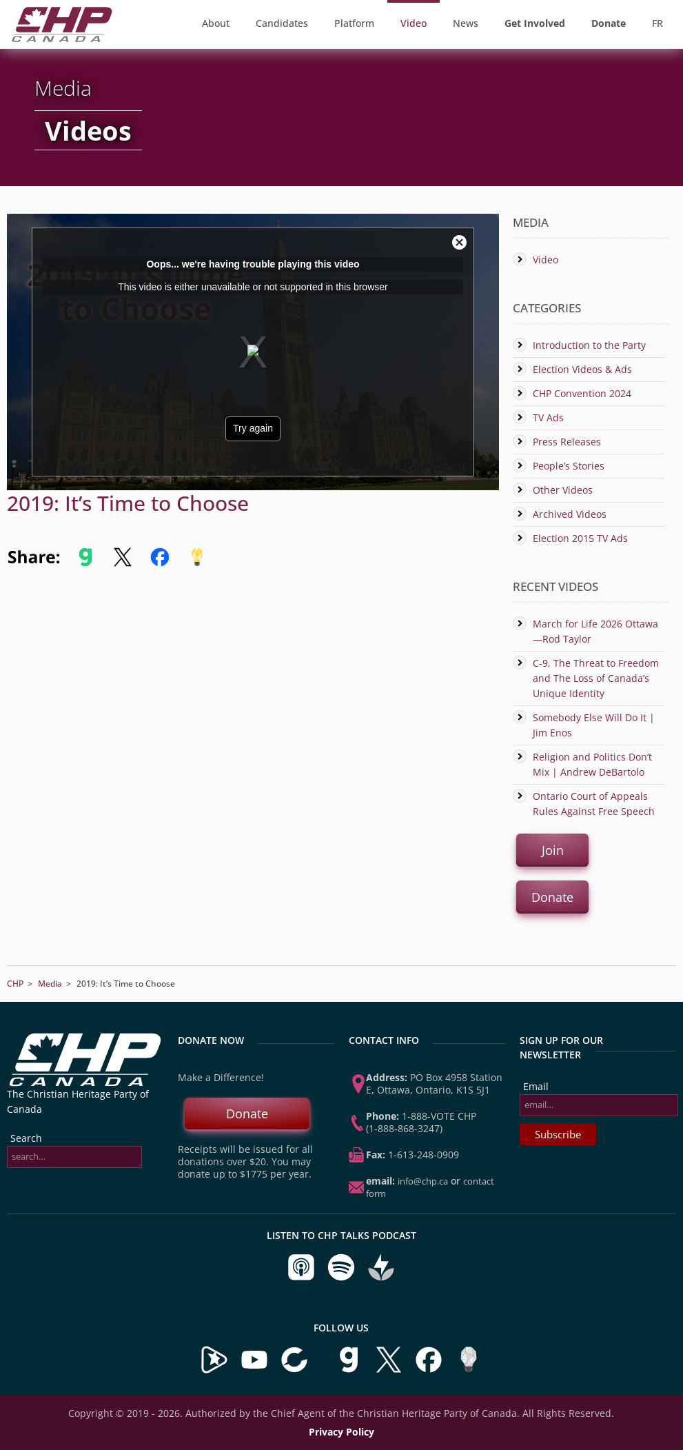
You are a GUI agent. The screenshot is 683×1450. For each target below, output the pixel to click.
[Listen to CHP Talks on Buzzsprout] (381, 1278)
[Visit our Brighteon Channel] (214, 1370)
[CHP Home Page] (62, 38)
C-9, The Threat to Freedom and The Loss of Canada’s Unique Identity (596, 678)
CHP (15, 983)
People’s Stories (568, 465)
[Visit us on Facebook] (430, 1370)
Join (552, 850)
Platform (354, 23)
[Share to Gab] (85, 563)
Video (413, 23)
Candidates (282, 23)
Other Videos (563, 489)
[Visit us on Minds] (468, 1370)
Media (50, 983)
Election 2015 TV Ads (580, 538)
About (216, 23)
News (465, 23)
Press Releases (567, 441)
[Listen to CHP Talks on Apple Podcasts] (303, 1278)
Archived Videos (569, 514)
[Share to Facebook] (160, 563)
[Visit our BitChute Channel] (296, 1370)
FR (657, 23)
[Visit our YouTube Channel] (254, 1370)
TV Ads (548, 417)
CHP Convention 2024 (582, 393)
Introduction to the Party (589, 345)
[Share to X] (123, 563)
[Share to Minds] (195, 563)
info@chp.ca (423, 1181)
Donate (552, 897)
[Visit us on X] (390, 1370)
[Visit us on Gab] (350, 1370)
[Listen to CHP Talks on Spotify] (343, 1278)
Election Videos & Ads (582, 369)
